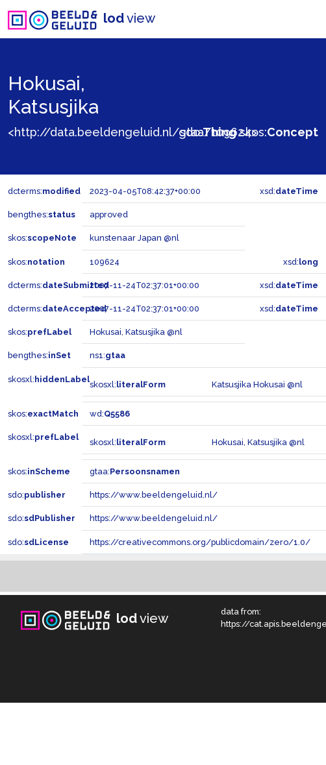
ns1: (107, 355)
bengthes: (41, 214)
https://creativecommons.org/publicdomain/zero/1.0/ (200, 542)
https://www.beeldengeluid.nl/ (154, 495)
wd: (110, 414)
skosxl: (49, 379)
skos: (279, 132)
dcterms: (44, 191)
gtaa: (135, 471)
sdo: (208, 132)
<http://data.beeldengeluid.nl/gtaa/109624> (132, 132)
